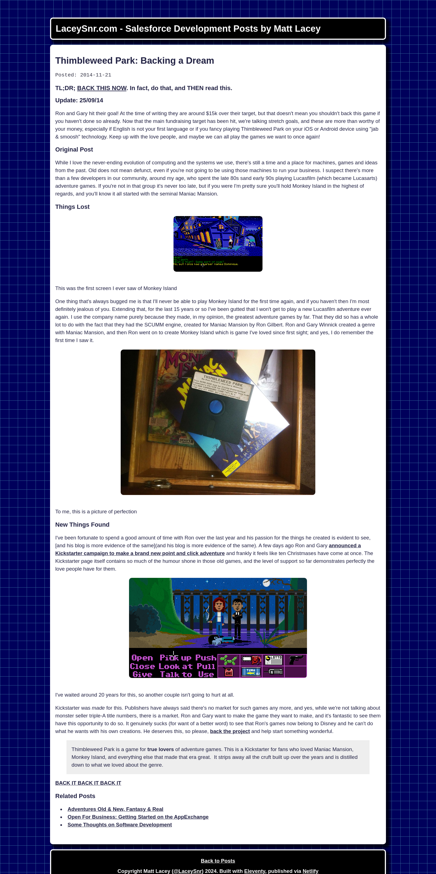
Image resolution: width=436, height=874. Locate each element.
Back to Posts (218, 861)
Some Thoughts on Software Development (120, 825)
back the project (230, 731)
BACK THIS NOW (101, 88)
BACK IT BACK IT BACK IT (88, 783)
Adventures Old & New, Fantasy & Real (116, 809)
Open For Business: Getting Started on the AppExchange (138, 817)
